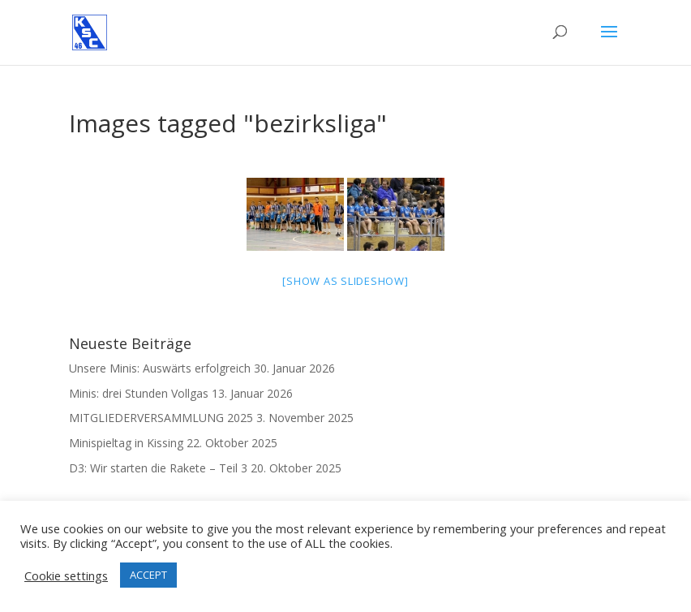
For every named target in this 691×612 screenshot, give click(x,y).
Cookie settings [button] (66, 575)
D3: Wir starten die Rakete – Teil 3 (158, 468)
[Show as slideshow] (345, 281)
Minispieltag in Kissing (126, 442)
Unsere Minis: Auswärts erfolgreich (160, 368)
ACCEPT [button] (148, 574)
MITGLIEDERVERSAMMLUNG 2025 (161, 417)
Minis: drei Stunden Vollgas (138, 393)
